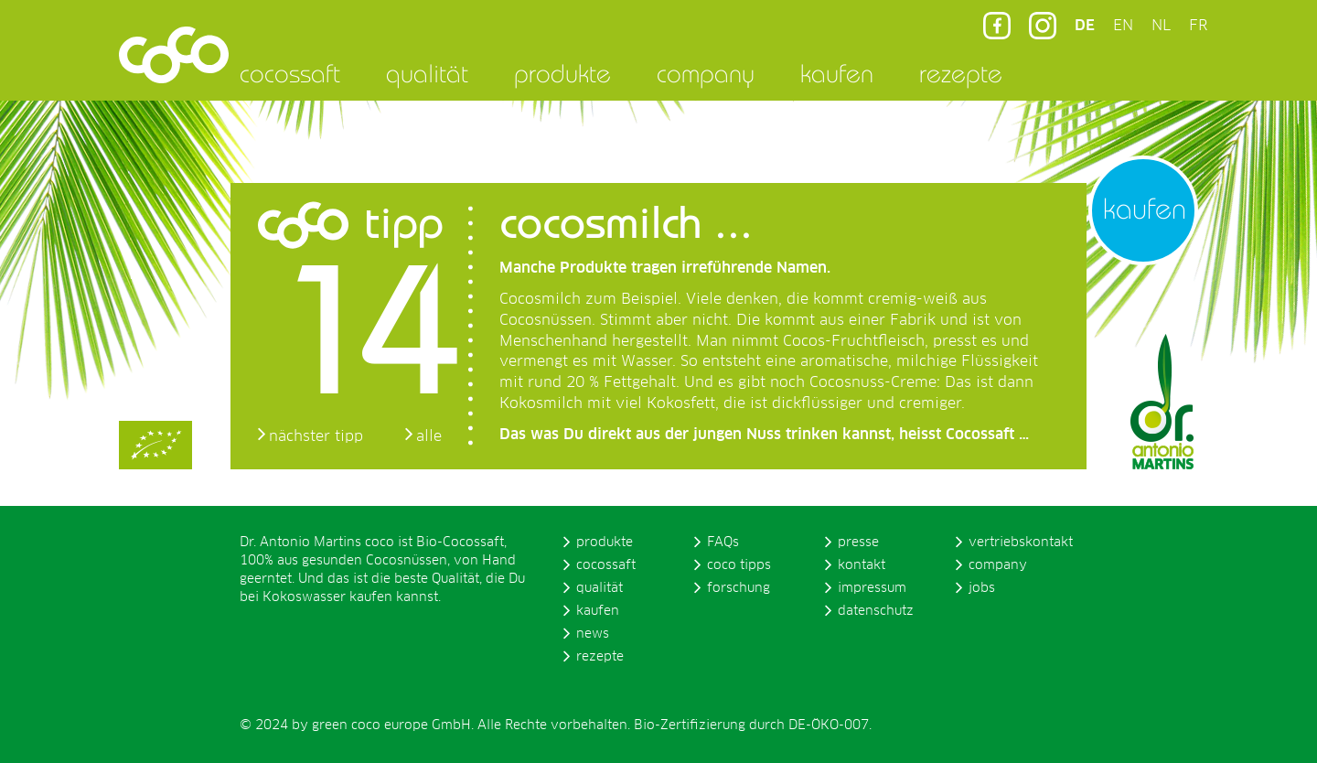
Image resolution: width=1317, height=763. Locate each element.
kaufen (836, 73)
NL (1161, 25)
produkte (562, 73)
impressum (872, 588)
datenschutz (876, 611)
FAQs (723, 542)
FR (1198, 25)
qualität (427, 73)
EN (1123, 25)
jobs (982, 588)
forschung (738, 588)
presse (858, 542)
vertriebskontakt (1021, 542)
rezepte (960, 73)
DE (1085, 25)
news (592, 634)
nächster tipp (316, 436)
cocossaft (290, 73)
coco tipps (739, 565)
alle (429, 436)
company (706, 73)
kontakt (861, 565)
